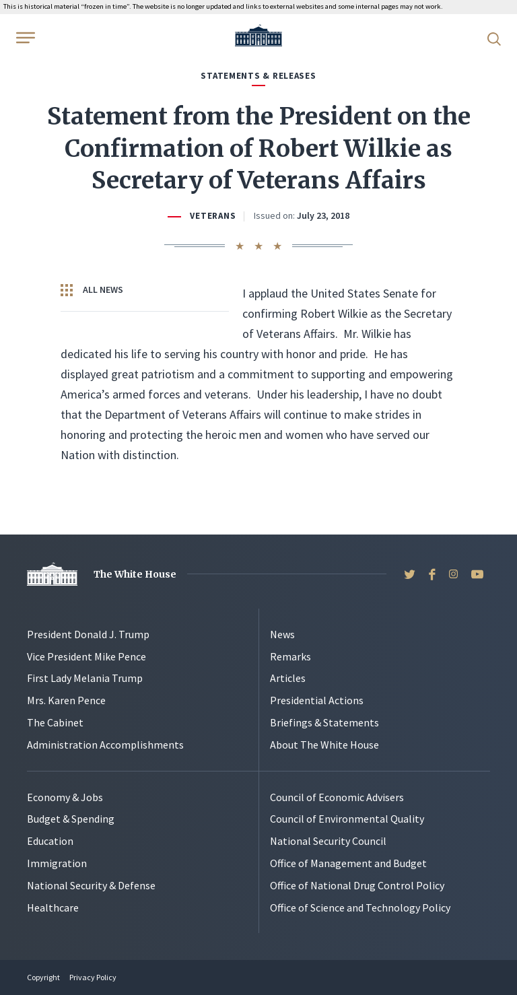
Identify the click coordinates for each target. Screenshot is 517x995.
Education (50, 841)
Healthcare (53, 907)
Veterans (213, 215)
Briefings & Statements (324, 722)
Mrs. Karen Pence (66, 700)
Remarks (290, 656)
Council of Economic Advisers (337, 797)
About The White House (324, 744)
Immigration (57, 863)
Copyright (43, 977)
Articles (288, 678)
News (282, 634)
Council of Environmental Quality (347, 818)
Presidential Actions (317, 700)
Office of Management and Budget (348, 863)
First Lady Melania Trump (85, 678)
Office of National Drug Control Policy (357, 885)
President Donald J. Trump (88, 634)
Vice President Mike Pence (86, 656)
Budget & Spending (70, 818)
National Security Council (328, 841)
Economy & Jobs (65, 797)
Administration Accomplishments (105, 744)
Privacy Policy (92, 977)
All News (92, 290)
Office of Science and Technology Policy (360, 907)
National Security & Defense (91, 885)
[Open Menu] (24, 38)
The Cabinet (55, 722)
